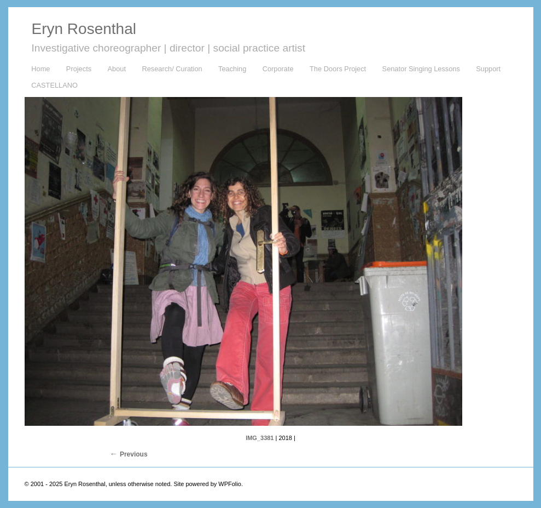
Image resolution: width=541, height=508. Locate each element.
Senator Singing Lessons (421, 69)
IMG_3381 (260, 438)
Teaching (232, 69)
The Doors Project (338, 69)
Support (488, 69)
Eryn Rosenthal (84, 28)
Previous (134, 454)
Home (40, 69)
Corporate (278, 69)
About (117, 69)
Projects (78, 69)
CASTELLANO (54, 85)
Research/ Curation (172, 69)
